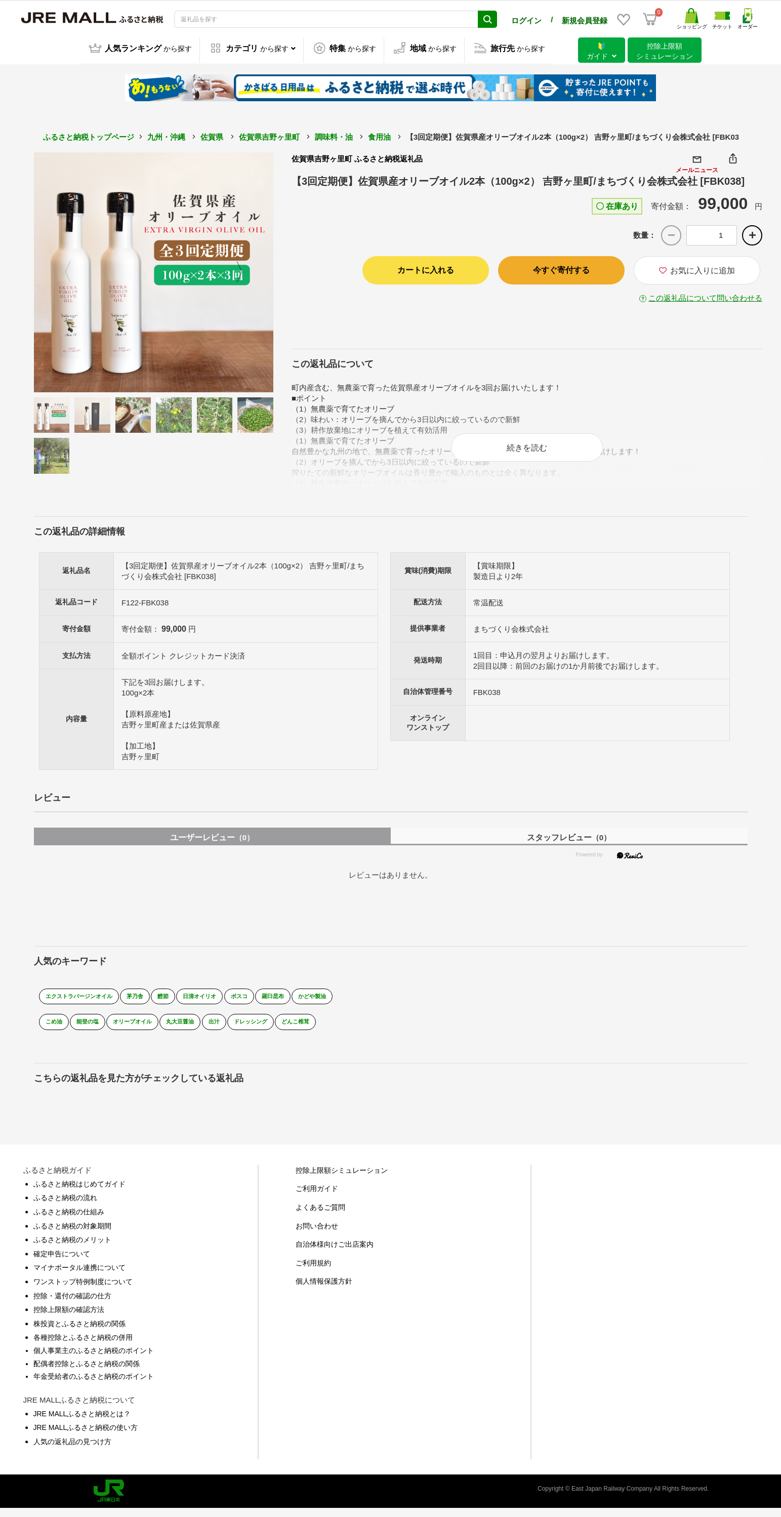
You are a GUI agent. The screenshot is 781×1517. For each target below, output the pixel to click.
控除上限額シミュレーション (342, 1179)
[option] (154, 270)
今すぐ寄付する (561, 268)
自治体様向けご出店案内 (335, 1253)
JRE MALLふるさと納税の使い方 (85, 1436)
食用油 (379, 135)
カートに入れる (425, 268)
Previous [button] (61, 270)
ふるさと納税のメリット (72, 1248)
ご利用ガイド (317, 1197)
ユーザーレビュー (212, 845)
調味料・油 (334, 135)
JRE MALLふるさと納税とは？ (82, 1422)
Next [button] (245, 270)
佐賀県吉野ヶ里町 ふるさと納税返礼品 (357, 156)
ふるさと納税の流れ (65, 1206)
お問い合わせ (317, 1234)
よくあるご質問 (320, 1216)
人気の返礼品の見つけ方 (72, 1450)
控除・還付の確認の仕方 (72, 1304)
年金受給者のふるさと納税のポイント (93, 1385)
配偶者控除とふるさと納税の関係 (86, 1372)
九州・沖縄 (166, 135)
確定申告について (61, 1262)
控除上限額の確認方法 (68, 1318)
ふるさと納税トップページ (88, 135)
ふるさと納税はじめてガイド (79, 1192)
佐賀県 (211, 135)
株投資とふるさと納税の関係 (79, 1332)
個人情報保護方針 (324, 1290)
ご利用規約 (313, 1271)
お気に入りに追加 (697, 269)
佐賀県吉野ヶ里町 (269, 135)
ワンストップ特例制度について (83, 1290)
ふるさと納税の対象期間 (72, 1234)
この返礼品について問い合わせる (705, 296)
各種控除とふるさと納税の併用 (83, 1346)
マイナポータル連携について (79, 1276)
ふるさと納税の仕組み (68, 1220)
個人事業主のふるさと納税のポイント (93, 1359)
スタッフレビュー (569, 845)
